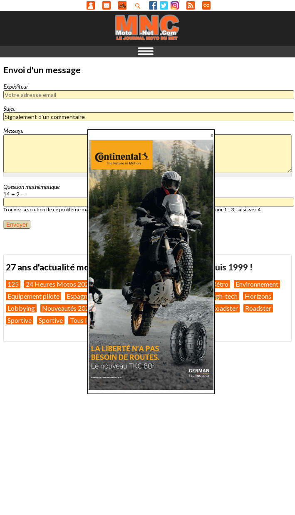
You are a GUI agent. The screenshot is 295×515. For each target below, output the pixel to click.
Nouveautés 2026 (67, 308)
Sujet (9, 108)
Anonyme (91, 5)
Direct (206, 5)
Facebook (153, 5)
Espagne (79, 296)
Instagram (175, 5)
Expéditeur (15, 86)
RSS (190, 5)
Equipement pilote (33, 296)
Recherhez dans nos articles (139, 6)
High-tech (223, 296)
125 (13, 284)
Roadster (225, 308)
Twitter (164, 5)
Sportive (19, 320)
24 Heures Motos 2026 (59, 284)
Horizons (258, 296)
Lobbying (21, 308)
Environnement (257, 284)
